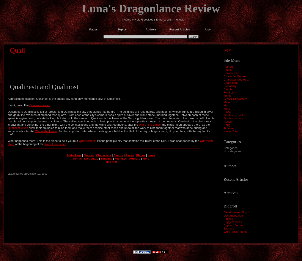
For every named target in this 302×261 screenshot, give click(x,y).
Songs (77, 158)
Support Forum (233, 225)
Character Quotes (235, 76)
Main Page (74, 155)
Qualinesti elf (87, 140)
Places (140, 155)
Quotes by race (233, 118)
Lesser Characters (235, 99)
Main (227, 102)
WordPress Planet (235, 231)
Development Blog (235, 212)
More (227, 108)
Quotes (89, 155)
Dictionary (230, 86)
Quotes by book (234, 115)
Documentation (233, 215)
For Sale (229, 92)
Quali (17, 50)
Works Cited (231, 131)
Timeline (229, 128)
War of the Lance (150, 124)
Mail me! (111, 161)
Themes (229, 228)
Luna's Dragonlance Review (151, 8)
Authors (229, 66)
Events (228, 89)
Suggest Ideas (233, 222)
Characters (231, 82)
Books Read (231, 73)
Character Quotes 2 (236, 79)
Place (227, 112)
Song (227, 125)
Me (226, 105)
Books (228, 69)
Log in (227, 50)
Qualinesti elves (39, 105)
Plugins (228, 218)
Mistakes (121, 158)
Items (227, 95)
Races (228, 121)
